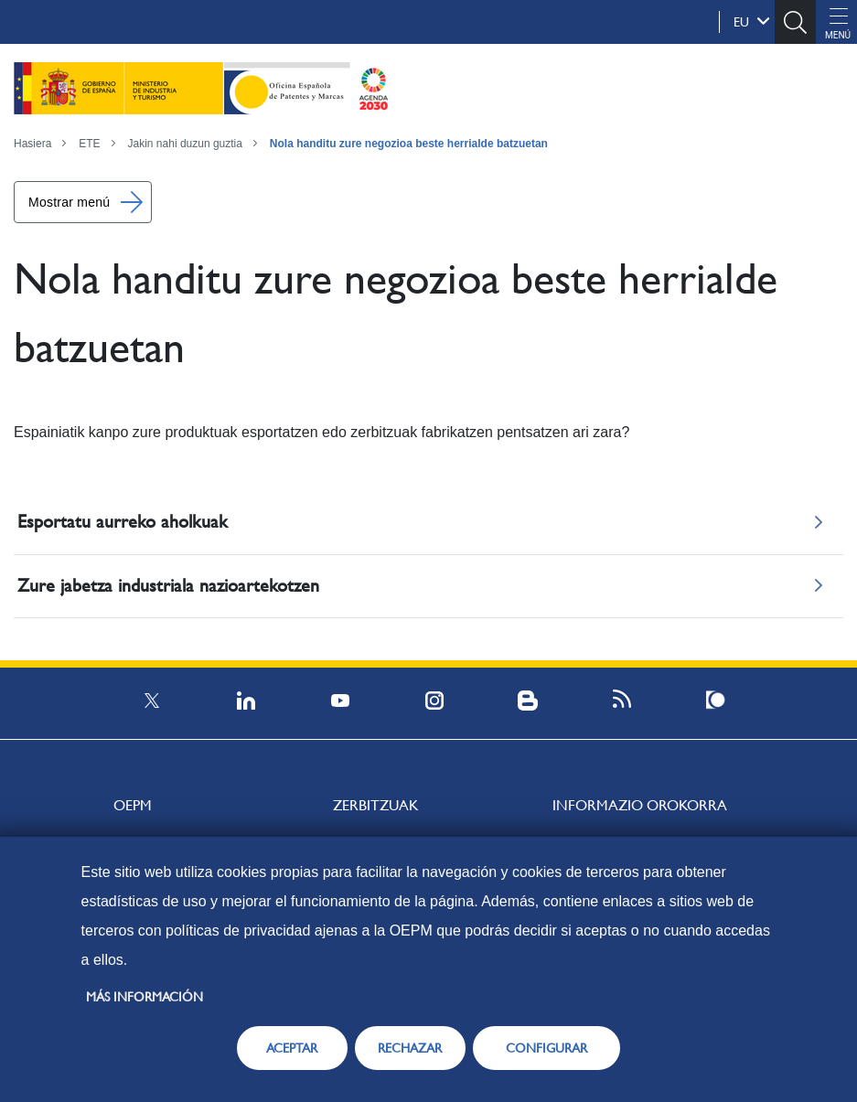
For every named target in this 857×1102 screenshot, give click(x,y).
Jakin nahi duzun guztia (185, 143)
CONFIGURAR (546, 1048)
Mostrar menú (69, 202)
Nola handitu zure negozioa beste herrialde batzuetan (409, 143)
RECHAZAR (410, 1048)
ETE (89, 143)
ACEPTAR (291, 1048)
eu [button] (752, 21)
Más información (144, 997)
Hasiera (32, 143)
